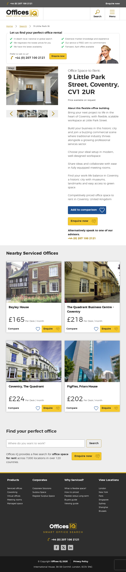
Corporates (39, 480)
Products (13, 480)
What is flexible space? (75, 488)
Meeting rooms (14, 500)
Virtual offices (13, 496)
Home (9, 26)
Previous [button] (11, 113)
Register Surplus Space (43, 496)
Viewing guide (71, 504)
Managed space (15, 504)
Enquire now (87, 456)
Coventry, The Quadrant (26, 386)
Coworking (12, 492)
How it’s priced (71, 492)
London (102, 488)
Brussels (102, 511)
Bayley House (19, 307)
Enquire (51, 329)
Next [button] (53, 113)
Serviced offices (14, 488)
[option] (32, 85)
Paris (101, 496)
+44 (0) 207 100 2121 (82, 238)
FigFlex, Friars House (82, 386)
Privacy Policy (80, 562)
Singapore (103, 500)
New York (103, 492)
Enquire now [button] (58, 56)
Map (11, 68)
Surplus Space (39, 492)
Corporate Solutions (41, 488)
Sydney (102, 504)
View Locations (109, 480)
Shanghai (103, 507)
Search (23, 26)
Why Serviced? (74, 480)
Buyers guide (70, 500)
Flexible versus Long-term (76, 496)
